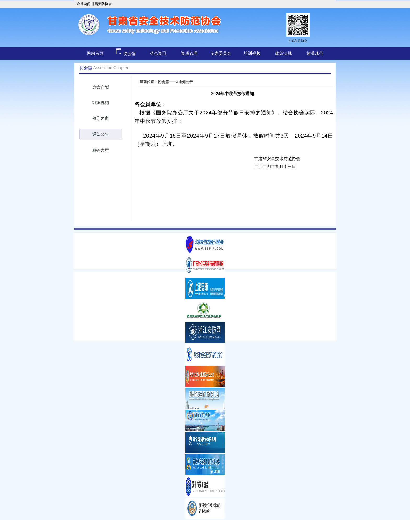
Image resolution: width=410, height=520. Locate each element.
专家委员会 (220, 53)
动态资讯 (158, 53)
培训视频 (252, 53)
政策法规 (283, 53)
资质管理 (189, 53)
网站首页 (95, 53)
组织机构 (100, 102)
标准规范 (314, 53)
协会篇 (121, 53)
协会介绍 (100, 87)
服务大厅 (100, 150)
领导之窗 (100, 118)
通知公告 (100, 134)
